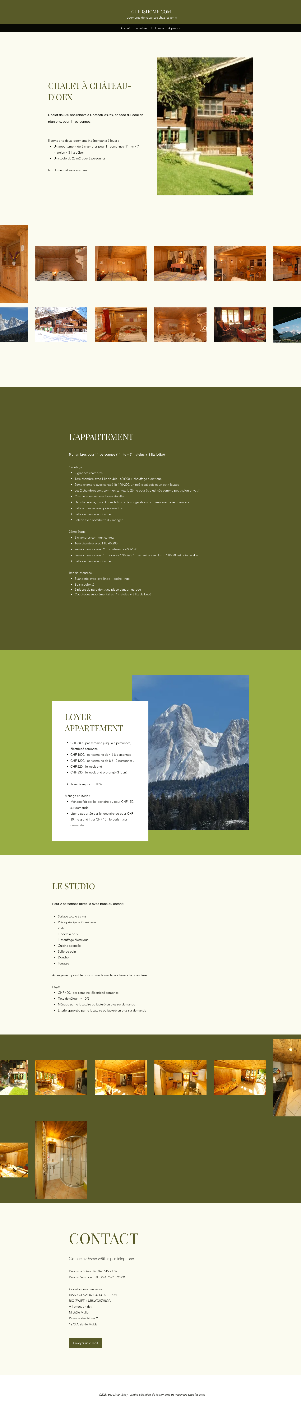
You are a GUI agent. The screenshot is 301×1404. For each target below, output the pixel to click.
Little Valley (120, 1394)
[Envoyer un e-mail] (85, 1343)
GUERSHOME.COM (151, 11)
